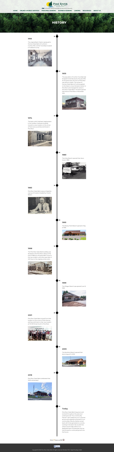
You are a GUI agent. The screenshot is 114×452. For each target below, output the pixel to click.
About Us (97, 10)
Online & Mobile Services (29, 10)
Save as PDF (59, 440)
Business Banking (65, 10)
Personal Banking (49, 10)
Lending (77, 10)
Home (15, 10)
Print (51, 440)
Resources (87, 10)
